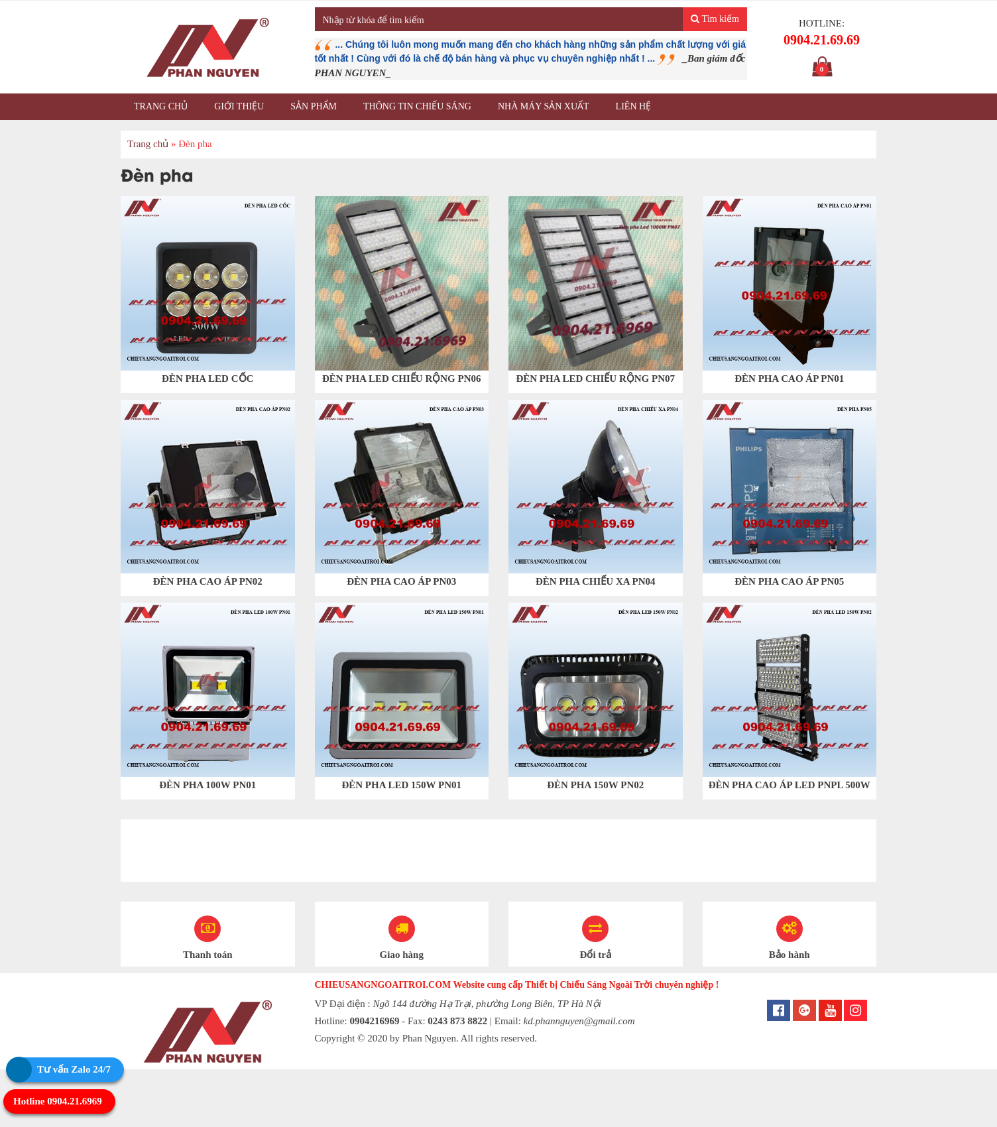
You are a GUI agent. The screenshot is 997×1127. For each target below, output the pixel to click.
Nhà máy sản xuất (543, 106)
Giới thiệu (239, 106)
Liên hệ (634, 106)
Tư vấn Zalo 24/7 (74, 1069)
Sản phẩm (313, 106)
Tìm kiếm (715, 19)
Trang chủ (161, 106)
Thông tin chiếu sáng (417, 106)
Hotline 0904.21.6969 (57, 1101)
